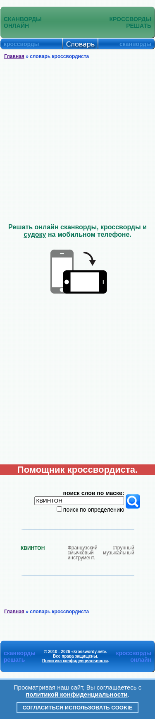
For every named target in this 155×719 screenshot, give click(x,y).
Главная (14, 56)
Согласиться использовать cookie (77, 707)
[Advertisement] (77, 141)
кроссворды (120, 227)
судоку (35, 234)
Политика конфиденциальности (75, 660)
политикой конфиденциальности (76, 694)
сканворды (78, 227)
